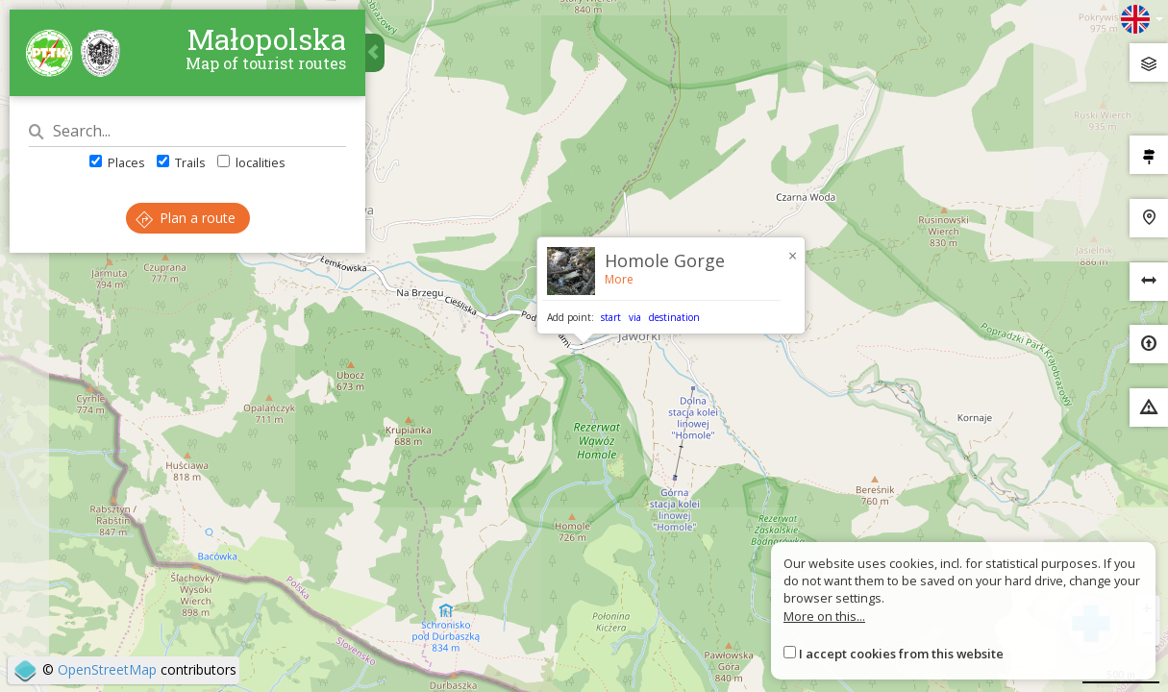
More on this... (824, 616)
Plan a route (186, 218)
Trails (181, 162)
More (619, 279)
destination (674, 317)
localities (251, 162)
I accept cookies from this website (901, 653)
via (635, 317)
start (611, 317)
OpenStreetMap (107, 669)
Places (117, 162)
